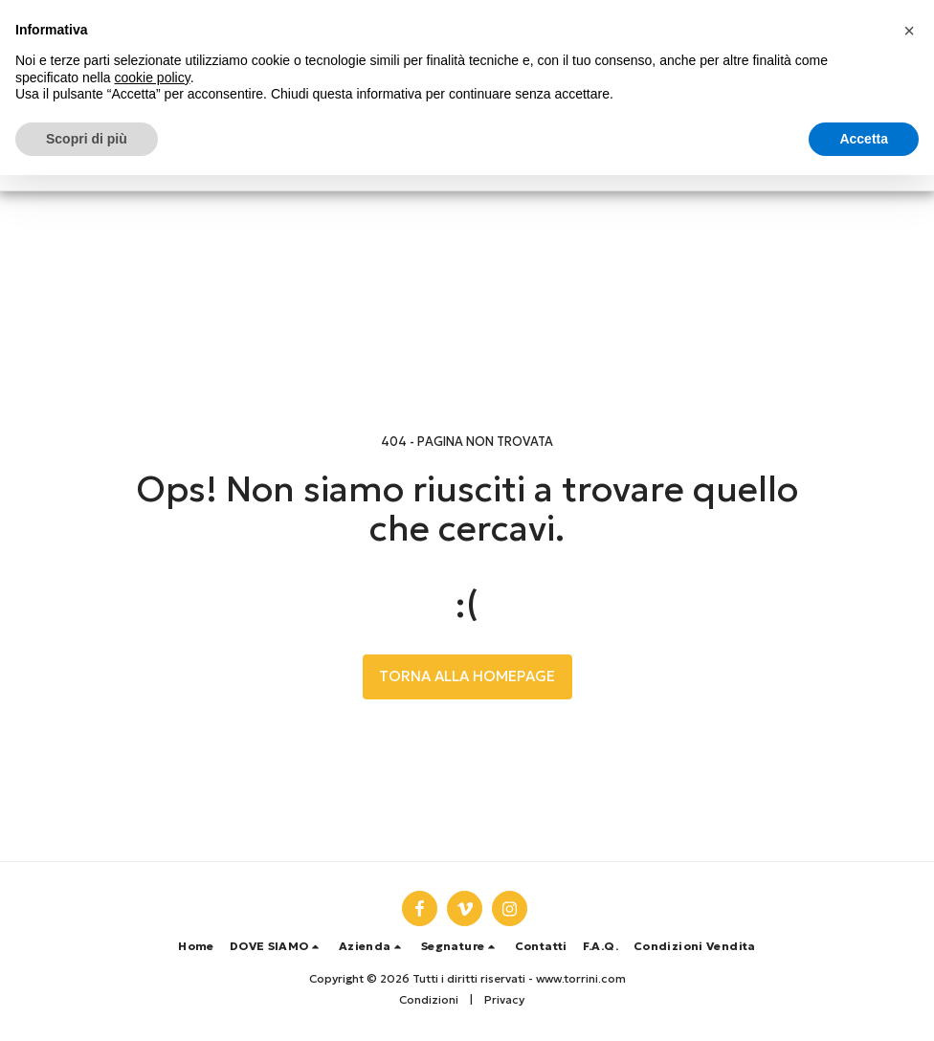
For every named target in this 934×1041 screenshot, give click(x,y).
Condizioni (428, 999)
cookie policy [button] (152, 77)
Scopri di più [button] (86, 138)
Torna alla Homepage (467, 676)
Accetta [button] (863, 138)
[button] (276, 946)
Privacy (504, 999)
